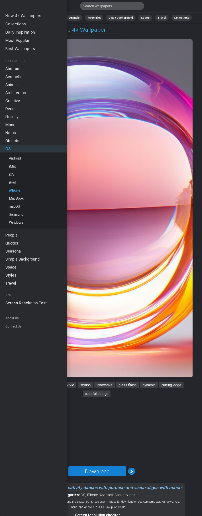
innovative (104, 385)
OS (14, 35)
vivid (70, 385)
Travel (162, 17)
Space (145, 17)
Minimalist (94, 17)
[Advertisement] (97, 432)
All (22, 17)
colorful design (96, 394)
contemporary (50, 385)
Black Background (121, 17)
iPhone (26, 35)
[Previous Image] (63, 471)
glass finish (127, 385)
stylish (85, 385)
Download (97, 471)
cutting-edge (171, 385)
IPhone (92, 495)
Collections (181, 17)
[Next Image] (131, 471)
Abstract (55, 17)
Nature (37, 17)
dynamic (149, 385)
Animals (74, 17)
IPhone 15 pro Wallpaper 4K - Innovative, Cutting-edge (26, 7)
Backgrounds (124, 495)
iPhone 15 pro (22, 385)
